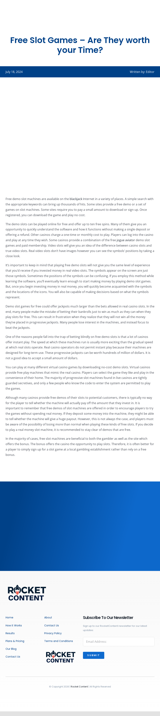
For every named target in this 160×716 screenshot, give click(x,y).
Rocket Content (79, 686)
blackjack (76, 199)
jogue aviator (126, 240)
